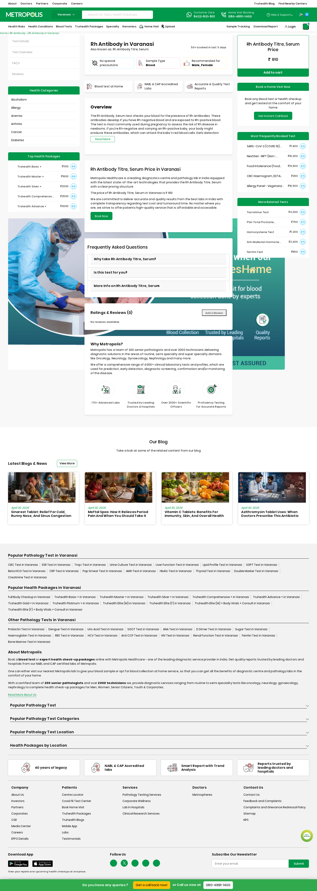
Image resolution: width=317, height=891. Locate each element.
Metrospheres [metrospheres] (202, 795)
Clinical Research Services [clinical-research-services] (141, 814)
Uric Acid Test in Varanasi (105, 629)
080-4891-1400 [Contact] (240, 16)
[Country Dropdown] (279, 14)
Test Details (20, 41)
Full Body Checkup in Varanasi (29, 597)
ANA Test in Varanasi (177, 629)
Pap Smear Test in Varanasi (102, 571)
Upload (168, 27)
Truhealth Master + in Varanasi (121, 597)
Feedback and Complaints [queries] (262, 801)
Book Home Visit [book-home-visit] (73, 807)
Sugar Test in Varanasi (251, 629)
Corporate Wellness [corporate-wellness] (137, 801)
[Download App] (18, 864)
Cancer (16, 132)
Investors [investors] (18, 801)
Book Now (101, 216)
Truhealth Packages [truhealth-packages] (76, 814)
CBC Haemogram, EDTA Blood (264, 176)
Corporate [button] (59, 3)
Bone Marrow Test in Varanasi (29, 642)
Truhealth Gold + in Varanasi (28, 603)
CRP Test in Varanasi (64, 571)
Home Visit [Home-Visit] (149, 27)
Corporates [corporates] (19, 814)
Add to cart (273, 72)
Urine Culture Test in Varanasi (131, 565)
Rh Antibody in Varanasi (43, 33)
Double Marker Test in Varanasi (256, 571)
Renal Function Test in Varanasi (215, 635)
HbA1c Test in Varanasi (176, 571)
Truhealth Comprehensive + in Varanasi (220, 597)
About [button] (12, 3)
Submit (299, 864)
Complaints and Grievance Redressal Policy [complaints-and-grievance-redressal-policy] (274, 807)
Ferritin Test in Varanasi (258, 635)
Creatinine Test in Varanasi (27, 577)
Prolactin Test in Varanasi (26, 629)
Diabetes (17, 140)
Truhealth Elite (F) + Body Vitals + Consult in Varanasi (45, 610)
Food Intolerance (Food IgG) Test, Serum (263, 166)
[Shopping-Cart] (306, 27)
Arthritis (16, 124)
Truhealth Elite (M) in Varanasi (124, 603)
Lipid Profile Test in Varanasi (222, 565)
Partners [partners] (17, 807)
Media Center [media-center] (21, 826)
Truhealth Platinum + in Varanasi (75, 603)
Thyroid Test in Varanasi (213, 571)
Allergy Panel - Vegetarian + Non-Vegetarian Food (265, 186)
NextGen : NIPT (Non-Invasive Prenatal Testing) (265, 156)
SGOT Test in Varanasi (143, 629)
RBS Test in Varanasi (69, 635)
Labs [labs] (65, 832)
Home (4, 33)
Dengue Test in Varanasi (65, 629)
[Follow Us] (113, 863)
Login (292, 27)
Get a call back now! (152, 885)
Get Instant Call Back (273, 116)
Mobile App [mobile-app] (69, 826)
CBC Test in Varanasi (23, 565)
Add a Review (214, 313)
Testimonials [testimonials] (71, 839)
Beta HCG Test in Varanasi (26, 571)
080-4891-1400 (218, 885)
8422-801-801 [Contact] (204, 16)
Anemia (16, 116)
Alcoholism (19, 100)
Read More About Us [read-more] (22, 695)
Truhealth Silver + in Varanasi (167, 597)
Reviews (18, 74)
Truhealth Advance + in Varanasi (276, 597)
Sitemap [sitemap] (249, 814)
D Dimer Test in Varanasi (213, 629)
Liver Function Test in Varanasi (177, 565)
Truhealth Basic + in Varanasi (75, 597)
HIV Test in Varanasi (175, 635)
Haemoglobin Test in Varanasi (29, 635)
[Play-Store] (301, 15)
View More (67, 463)
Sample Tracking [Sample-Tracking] (238, 26)
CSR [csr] (14, 820)
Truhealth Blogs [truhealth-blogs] (73, 820)
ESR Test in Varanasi (56, 565)
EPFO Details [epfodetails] (20, 839)
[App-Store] (307, 15)
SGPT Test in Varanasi (261, 565)
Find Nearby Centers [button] (293, 3)
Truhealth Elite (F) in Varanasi (170, 603)
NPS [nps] (246, 820)
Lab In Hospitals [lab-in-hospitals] (133, 807)
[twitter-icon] (124, 863)
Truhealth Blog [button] (264, 3)
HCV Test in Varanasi (102, 635)
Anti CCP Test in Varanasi (139, 635)
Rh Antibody (18, 33)
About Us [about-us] (17, 795)
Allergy (16, 108)
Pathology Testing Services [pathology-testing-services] (142, 795)
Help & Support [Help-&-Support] (281, 14)
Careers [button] (76, 3)
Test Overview (22, 52)
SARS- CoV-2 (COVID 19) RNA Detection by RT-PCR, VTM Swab (265, 146)
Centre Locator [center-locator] (72, 795)
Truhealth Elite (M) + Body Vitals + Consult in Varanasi (232, 603)
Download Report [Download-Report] (266, 26)
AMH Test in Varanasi (141, 571)
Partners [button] (42, 3)
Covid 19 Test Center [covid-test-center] (76, 801)
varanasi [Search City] (67, 14)
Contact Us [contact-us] (251, 795)
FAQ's (16, 63)
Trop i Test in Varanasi (90, 565)
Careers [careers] (17, 832)
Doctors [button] (26, 3)
